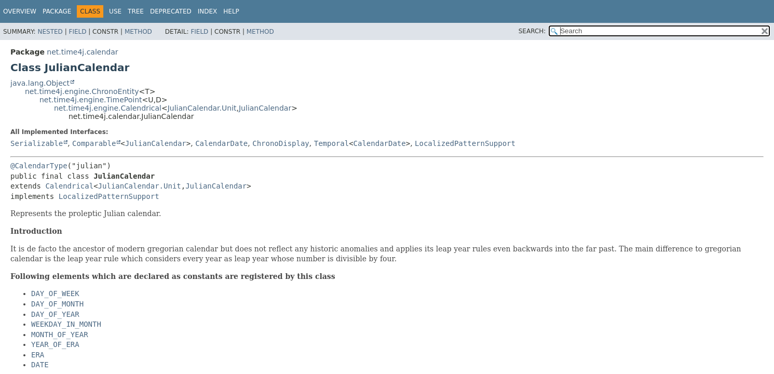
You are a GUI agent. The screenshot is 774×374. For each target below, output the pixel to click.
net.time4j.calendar (82, 52)
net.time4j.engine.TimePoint (90, 100)
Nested (49, 31)
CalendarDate (221, 143)
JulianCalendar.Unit (202, 108)
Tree (136, 11)
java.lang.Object (40, 83)
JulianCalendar (265, 108)
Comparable (94, 143)
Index (208, 11)
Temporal (331, 143)
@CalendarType (38, 166)
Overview (19, 11)
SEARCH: (532, 31)
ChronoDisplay (280, 143)
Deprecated (171, 11)
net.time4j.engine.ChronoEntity (82, 91)
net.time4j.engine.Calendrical (107, 108)
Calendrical (69, 186)
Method (138, 31)
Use (115, 11)
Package (57, 11)
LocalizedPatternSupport (465, 143)
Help (231, 11)
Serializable (36, 143)
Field (77, 31)
